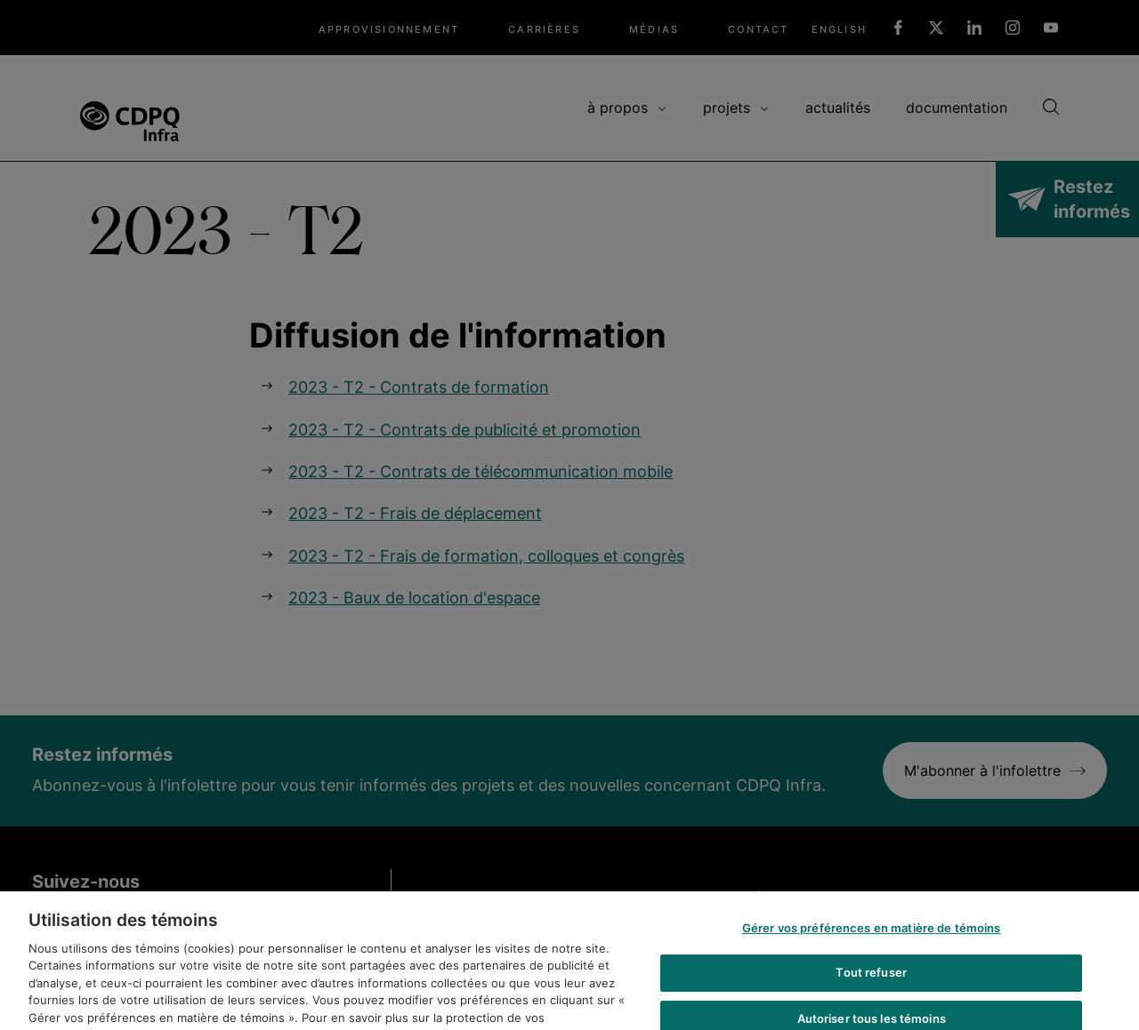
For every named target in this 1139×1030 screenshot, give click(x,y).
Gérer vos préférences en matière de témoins (871, 937)
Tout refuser (871, 982)
